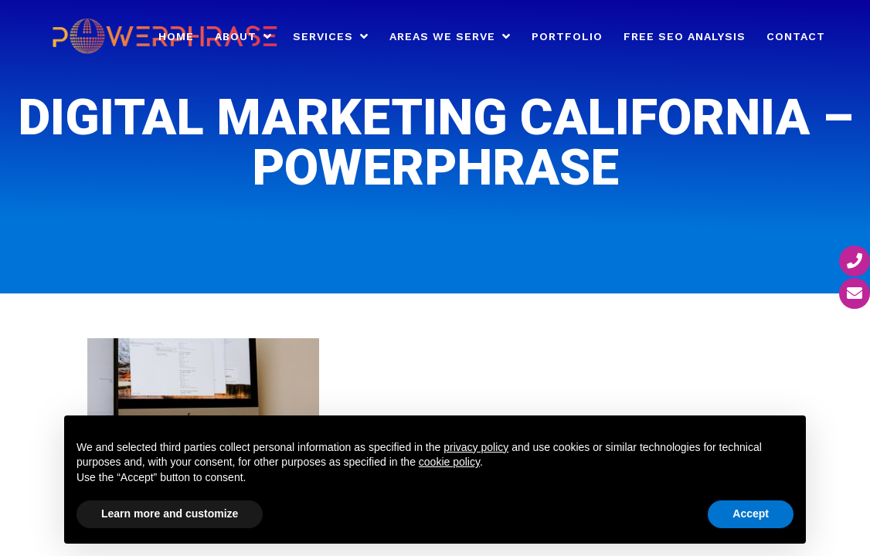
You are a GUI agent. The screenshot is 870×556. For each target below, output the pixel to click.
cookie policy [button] (449, 462)
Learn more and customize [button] (169, 513)
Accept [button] (750, 513)
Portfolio (567, 36)
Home (176, 36)
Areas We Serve (442, 36)
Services (323, 36)
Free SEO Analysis (685, 36)
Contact (795, 36)
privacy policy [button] (475, 447)
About (236, 36)
